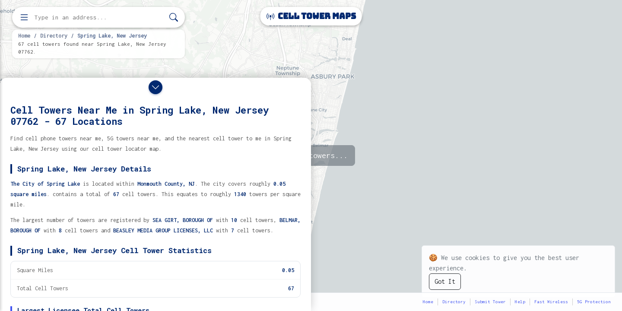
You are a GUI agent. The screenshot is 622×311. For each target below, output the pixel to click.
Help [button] (520, 301)
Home (24, 35)
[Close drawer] (155, 87)
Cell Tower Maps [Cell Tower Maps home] (311, 16)
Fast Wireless (551, 301)
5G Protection (594, 301)
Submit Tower (490, 301)
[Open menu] (24, 17)
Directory (53, 35)
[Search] (173, 17)
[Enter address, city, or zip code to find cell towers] (99, 17)
